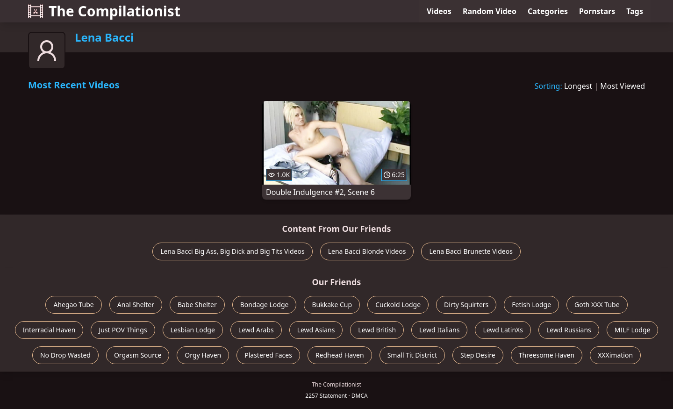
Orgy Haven (203, 355)
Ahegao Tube (73, 304)
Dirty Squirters (466, 304)
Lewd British (377, 329)
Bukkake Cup (332, 304)
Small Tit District (412, 355)
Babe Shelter (197, 304)
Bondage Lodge (264, 304)
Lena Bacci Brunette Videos (470, 251)
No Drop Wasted (65, 355)
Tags (634, 11)
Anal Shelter (135, 304)
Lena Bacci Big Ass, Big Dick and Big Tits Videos (232, 251)
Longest (578, 86)
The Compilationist (104, 11)
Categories (548, 11)
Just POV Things (123, 329)
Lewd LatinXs (503, 329)
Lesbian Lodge (193, 329)
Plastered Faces (268, 355)
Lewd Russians (568, 329)
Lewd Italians (439, 329)
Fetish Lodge (531, 304)
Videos (439, 11)
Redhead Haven (339, 355)
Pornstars (597, 11)
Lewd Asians (316, 329)
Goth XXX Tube (597, 304)
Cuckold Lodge (398, 304)
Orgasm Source (137, 355)
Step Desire (477, 355)
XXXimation (615, 355)
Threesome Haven (546, 355)
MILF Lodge (633, 329)
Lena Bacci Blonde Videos (367, 251)
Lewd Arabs (256, 329)
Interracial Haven (49, 329)
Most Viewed (622, 86)
